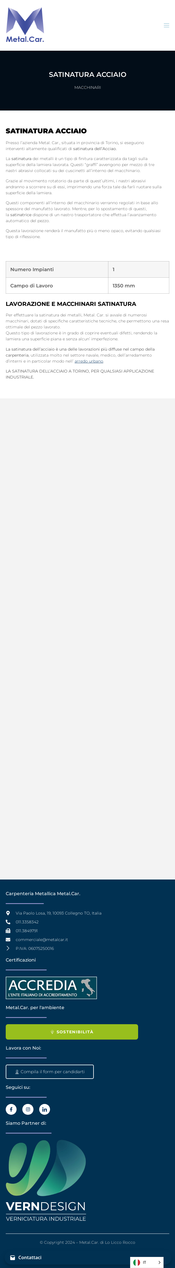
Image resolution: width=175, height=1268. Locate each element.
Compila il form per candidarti (50, 1071)
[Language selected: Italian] (147, 1262)
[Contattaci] (88, 1258)
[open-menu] (166, 25)
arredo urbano (89, 361)
